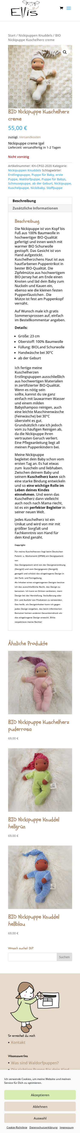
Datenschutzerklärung (43, 1127)
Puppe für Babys (53, 175)
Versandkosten (30, 133)
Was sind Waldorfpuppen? (35, 1058)
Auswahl (40, 1118)
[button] (65, 48)
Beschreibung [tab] (24, 196)
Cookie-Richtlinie (17, 1127)
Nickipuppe (62, 179)
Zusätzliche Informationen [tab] (35, 204)
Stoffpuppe (55, 184)
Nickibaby (38, 184)
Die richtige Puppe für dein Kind (40, 1065)
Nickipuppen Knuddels (35, 31)
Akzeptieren (40, 1095)
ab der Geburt (42, 179)
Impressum (67, 1127)
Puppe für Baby (43, 171)
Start (12, 31)
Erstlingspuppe (19, 171)
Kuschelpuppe (18, 184)
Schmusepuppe (19, 179)
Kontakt (18, 1038)
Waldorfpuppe (29, 175)
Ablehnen (40, 1106)
